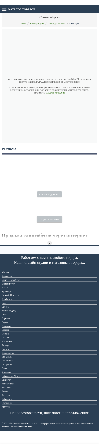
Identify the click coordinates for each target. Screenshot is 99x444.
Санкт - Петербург (11, 292)
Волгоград (6, 338)
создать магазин (49, 232)
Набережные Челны (11, 388)
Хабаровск (7, 411)
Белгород (6, 408)
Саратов (5, 342)
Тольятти (6, 350)
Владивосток (8, 365)
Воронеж (6, 331)
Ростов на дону (9, 323)
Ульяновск (6, 415)
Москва (5, 285)
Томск (4, 381)
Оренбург (6, 392)
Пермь (5, 335)
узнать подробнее (49, 201)
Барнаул (5, 358)
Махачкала (7, 354)
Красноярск (7, 304)
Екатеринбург (8, 296)
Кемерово (6, 384)
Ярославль (7, 369)
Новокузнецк (8, 396)
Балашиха (6, 400)
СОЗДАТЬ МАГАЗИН (55, 92)
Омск (4, 327)
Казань (5, 300)
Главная (22, 23)
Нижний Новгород (10, 308)
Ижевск (5, 361)
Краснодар (7, 288)
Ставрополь (7, 377)
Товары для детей (37, 23)
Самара (5, 319)
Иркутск (6, 419)
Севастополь (8, 373)
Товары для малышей (57, 23)
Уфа (4, 315)
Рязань (5, 404)
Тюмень (5, 346)
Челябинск (7, 311)
